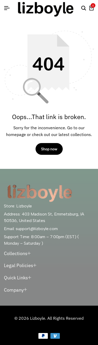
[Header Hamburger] (7, 8)
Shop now (49, 149)
